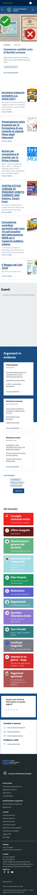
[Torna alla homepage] (18, 773)
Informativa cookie (9, 821)
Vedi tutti (18, 491)
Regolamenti (7, 807)
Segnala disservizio (9, 818)
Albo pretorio (7, 793)
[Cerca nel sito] (33, 10)
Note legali (6, 837)
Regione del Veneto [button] (7, 3)
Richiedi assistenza (9, 815)
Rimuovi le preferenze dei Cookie (13, 886)
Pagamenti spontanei (10, 789)
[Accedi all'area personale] (31, 3)
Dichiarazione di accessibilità (12, 828)
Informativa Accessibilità (11, 831)
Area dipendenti (8, 796)
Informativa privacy (9, 824)
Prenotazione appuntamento (12, 786)
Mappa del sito (7, 881)
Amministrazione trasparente (12, 804)
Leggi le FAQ (7, 834)
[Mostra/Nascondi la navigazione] (2, 10)
